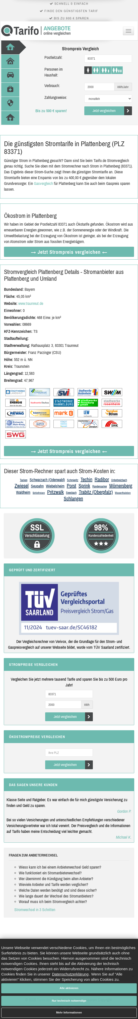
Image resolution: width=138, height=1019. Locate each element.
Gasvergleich (43, 183)
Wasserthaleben (123, 493)
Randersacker (99, 486)
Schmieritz (72, 480)
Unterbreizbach (119, 480)
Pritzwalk (55, 492)
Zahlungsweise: (55, 97)
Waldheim (23, 492)
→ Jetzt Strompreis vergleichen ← (69, 252)
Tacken (23, 480)
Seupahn (37, 486)
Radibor (102, 479)
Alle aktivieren (69, 988)
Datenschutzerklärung (70, 974)
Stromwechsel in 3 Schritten (34, 909)
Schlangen (73, 498)
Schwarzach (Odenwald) (47, 479)
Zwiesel (22, 485)
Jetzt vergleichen (112, 110)
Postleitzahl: (53, 57)
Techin (86, 479)
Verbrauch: (52, 85)
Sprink (84, 485)
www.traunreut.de (30, 303)
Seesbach (71, 493)
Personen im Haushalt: (53, 72)
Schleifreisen (39, 493)
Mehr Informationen (69, 1012)
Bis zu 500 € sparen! (51, 110)
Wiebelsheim (55, 486)
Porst (71, 485)
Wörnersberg (120, 485)
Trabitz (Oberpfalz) (96, 492)
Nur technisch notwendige (69, 1000)
